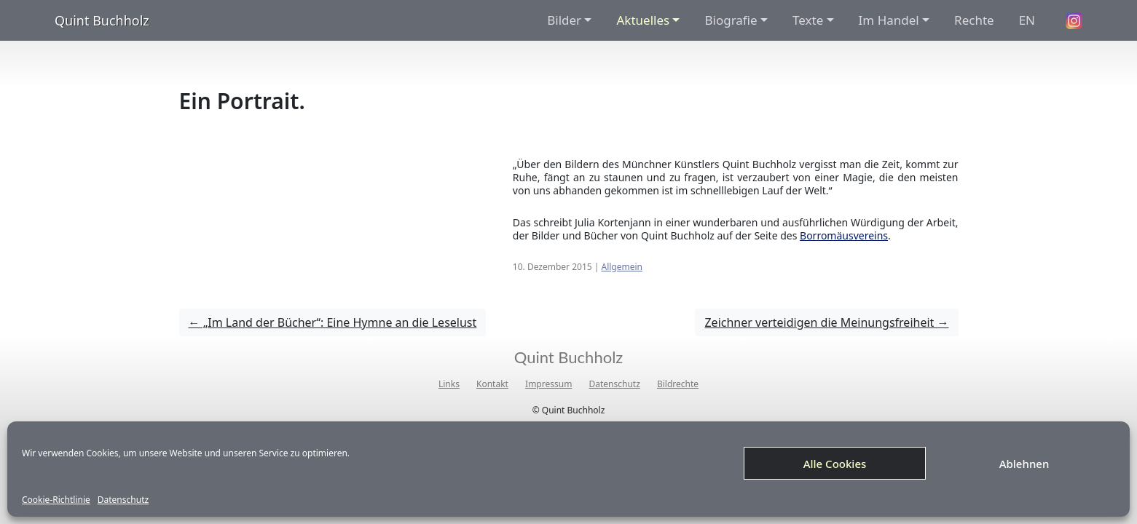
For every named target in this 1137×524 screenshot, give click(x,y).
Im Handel (889, 20)
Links (449, 384)
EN (1027, 20)
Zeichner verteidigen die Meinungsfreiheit (826, 322)
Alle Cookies (835, 463)
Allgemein (621, 267)
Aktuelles (642, 20)
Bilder (564, 20)
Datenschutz (123, 500)
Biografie (730, 20)
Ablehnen (1024, 463)
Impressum (548, 384)
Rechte (974, 20)
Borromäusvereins (844, 235)
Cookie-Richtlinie (56, 500)
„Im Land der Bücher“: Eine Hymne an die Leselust (333, 322)
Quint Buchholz (102, 20)
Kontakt (492, 384)
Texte (807, 20)
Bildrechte (678, 384)
